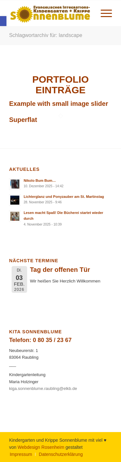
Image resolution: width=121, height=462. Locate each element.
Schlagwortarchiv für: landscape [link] (45, 35)
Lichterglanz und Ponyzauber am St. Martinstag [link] (64, 197)
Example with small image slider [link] (58, 103)
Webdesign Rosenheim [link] (41, 447)
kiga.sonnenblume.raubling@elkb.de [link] (43, 388)
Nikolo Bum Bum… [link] (40, 180)
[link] (3, 21)
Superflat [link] (23, 119)
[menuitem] (103, 13)
